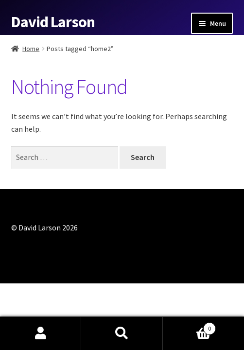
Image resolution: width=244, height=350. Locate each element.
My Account (40, 333)
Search (121, 333)
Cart (189, 326)
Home (30, 48)
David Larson (53, 22)
